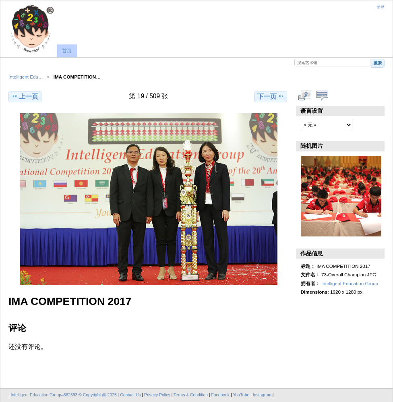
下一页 (270, 96)
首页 (67, 51)
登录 (380, 6)
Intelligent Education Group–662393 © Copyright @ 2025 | (65, 395)
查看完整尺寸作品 (305, 95)
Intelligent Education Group (349, 283)
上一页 (24, 96)
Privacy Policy (157, 395)
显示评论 (322, 95)
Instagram (263, 395)
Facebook (220, 395)
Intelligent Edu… (25, 76)
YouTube (241, 395)
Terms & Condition (191, 395)
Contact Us (130, 395)
